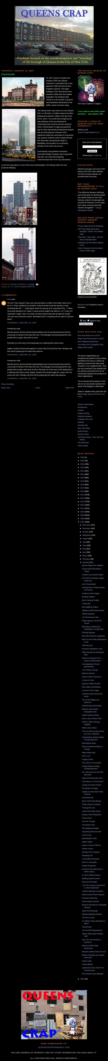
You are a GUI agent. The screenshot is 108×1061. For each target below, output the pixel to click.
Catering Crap (87, 645)
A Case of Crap (88, 680)
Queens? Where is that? (91, 684)
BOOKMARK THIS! (89, 838)
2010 (82, 512)
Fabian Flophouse (89, 866)
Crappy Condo (87, 759)
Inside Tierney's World (90, 715)
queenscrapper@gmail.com (53, 1047)
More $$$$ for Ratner (90, 607)
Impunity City (83, 425)
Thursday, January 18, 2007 (22, 323)
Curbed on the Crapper (90, 593)
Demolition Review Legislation (93, 636)
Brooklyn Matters (88, 597)
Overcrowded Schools (90, 901)
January (85, 562)
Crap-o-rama (87, 961)
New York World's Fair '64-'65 (89, 336)
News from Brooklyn (89, 882)
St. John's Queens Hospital (23, 286)
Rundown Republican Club (92, 649)
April (84, 552)
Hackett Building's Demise (92, 914)
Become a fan (83, 305)
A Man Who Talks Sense (91, 811)
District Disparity (88, 614)
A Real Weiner (87, 964)
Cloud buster (87, 927)
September (86, 535)
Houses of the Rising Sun (91, 815)
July (84, 542)
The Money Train (88, 825)
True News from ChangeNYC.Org (90, 345)
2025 (82, 461)
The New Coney (88, 918)
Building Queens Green (91, 878)
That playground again (90, 828)
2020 (82, 478)
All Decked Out (87, 798)
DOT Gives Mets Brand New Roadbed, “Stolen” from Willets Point (90, 231)
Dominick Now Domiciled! (91, 706)
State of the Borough (90, 911)
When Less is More (89, 728)
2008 (82, 519)
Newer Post (5, 388)
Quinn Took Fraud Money (91, 801)
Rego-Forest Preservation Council (91, 339)
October (85, 532)
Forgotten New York (85, 419)
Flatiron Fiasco (87, 849)
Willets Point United (85, 347)
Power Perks (87, 818)
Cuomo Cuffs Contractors (91, 677)
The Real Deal (83, 443)
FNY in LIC (86, 756)
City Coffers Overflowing (91, 687)
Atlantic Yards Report (86, 404)
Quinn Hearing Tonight (90, 600)
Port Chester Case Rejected (92, 974)
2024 (82, 464)
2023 (82, 467)
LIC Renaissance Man (90, 617)
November (86, 528)
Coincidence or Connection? (92, 781)
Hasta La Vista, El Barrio (91, 845)
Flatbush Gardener (85, 416)
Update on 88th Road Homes (93, 610)
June (84, 545)
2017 (82, 488)
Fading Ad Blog (83, 413)
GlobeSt (81, 422)
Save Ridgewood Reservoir (88, 342)
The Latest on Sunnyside (91, 763)
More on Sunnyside (89, 862)
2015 (82, 495)
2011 (82, 508)
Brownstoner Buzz (89, 743)
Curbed (80, 410)
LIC (9, 286)
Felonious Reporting (89, 898)
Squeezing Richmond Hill (91, 832)
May (84, 549)
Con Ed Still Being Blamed (92, 930)
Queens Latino (83, 434)
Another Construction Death (92, 575)
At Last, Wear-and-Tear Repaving (90, 226)
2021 (82, 474)
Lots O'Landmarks (89, 584)
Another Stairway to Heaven (92, 891)
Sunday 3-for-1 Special (90, 852)
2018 (82, 484)
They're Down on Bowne (91, 804)
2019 (82, 481)
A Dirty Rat (86, 604)
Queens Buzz (83, 431)
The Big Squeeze (88, 633)
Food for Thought (88, 821)
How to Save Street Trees (91, 719)
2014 (82, 498)
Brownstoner (82, 407)
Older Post (70, 388)
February (86, 559)
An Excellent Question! (90, 859)
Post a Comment (7, 384)
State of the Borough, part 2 (92, 778)
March (85, 556)
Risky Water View (88, 753)
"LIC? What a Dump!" (90, 670)
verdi (9, 299)
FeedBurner (97, 155)
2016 (82, 491)
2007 (82, 522)
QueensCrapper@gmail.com (88, 132)
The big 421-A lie (88, 808)
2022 (82, 471)
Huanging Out (87, 855)
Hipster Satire (87, 842)
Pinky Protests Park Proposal (93, 895)
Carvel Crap (86, 835)
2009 (82, 515)
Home (38, 388)
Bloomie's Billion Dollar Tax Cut (93, 952)
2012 (82, 505)
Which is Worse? (88, 673)
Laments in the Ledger (90, 690)
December (86, 525)
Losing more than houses (91, 785)
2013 (82, 501)
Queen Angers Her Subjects (92, 565)
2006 (82, 979)
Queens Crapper (18, 284)
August (85, 539)
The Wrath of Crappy (90, 788)
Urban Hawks (83, 446)
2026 (82, 457)
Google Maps (87, 394)
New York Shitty (84, 428)
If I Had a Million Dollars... (91, 875)
